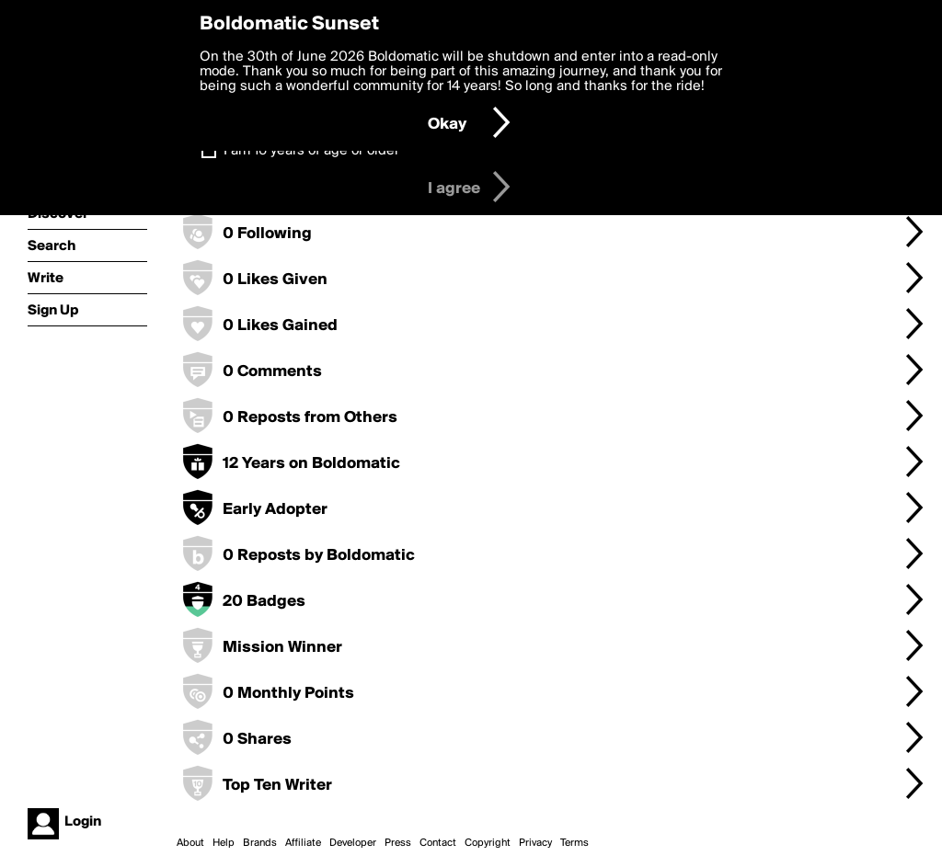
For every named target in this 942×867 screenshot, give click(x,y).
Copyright (488, 843)
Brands (260, 843)
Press (398, 843)
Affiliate (303, 843)
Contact (437, 843)
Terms (574, 843)
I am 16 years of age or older (311, 150)
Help (224, 843)
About (190, 843)
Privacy (535, 843)
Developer (352, 843)
